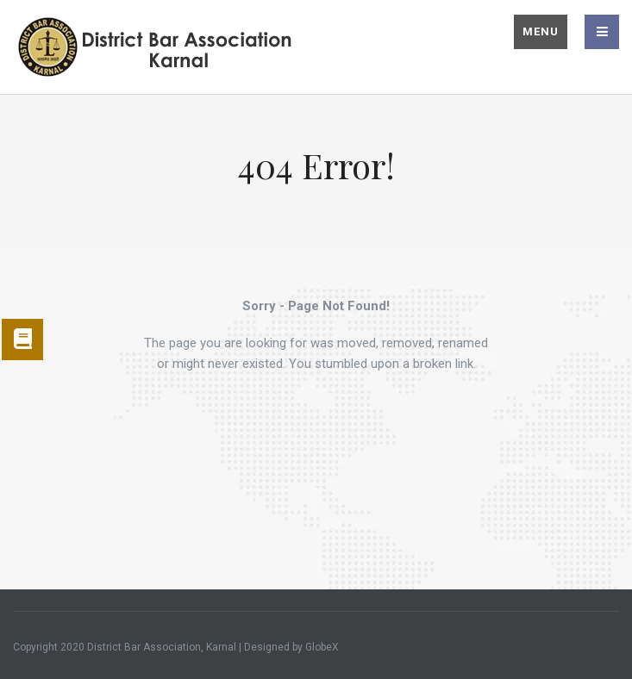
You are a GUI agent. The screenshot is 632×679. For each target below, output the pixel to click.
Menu (540, 31)
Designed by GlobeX (291, 647)
